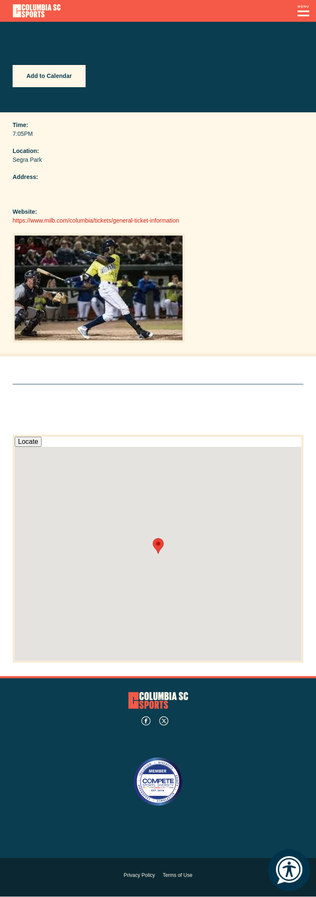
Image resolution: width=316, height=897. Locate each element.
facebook (146, 721)
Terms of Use (178, 875)
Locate (28, 441)
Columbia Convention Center (37, 10)
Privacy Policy (139, 875)
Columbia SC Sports (158, 700)
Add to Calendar (49, 76)
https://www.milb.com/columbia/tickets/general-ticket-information (96, 220)
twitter (163, 721)
